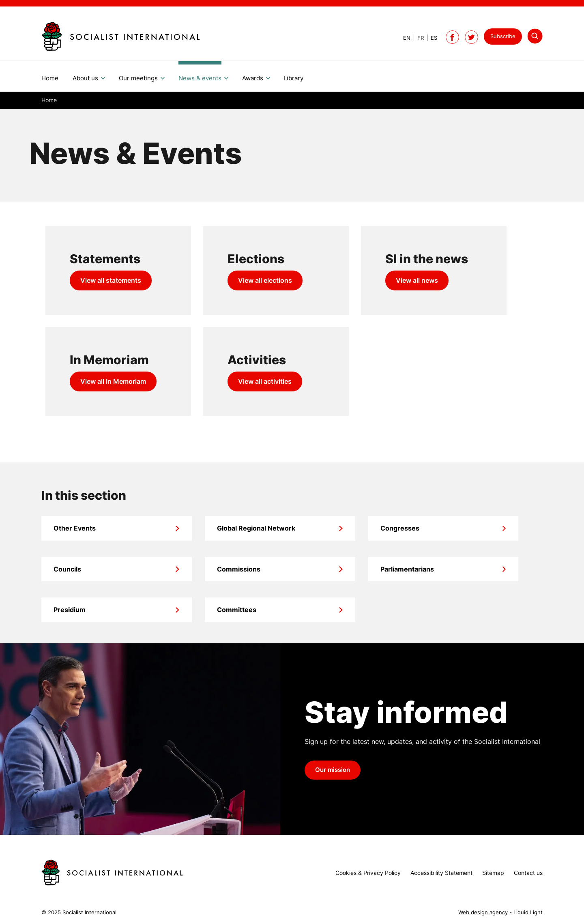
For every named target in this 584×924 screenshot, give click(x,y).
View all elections (265, 280)
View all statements (110, 280)
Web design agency (483, 912)
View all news (417, 280)
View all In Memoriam (113, 381)
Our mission (332, 770)
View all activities (265, 381)
